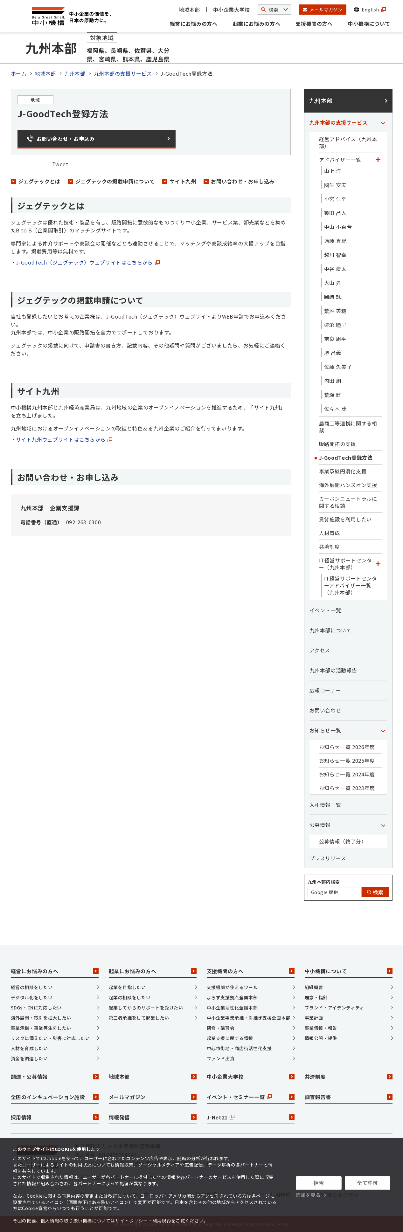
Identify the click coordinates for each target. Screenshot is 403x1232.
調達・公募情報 (55, 1076)
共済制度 (329, 546)
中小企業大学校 (231, 9)
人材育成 (329, 533)
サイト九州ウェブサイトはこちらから (64, 439)
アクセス (319, 650)
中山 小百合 (338, 227)
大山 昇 (333, 282)
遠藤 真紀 (335, 240)
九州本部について (330, 630)
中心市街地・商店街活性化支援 (239, 1048)
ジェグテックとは (39, 181)
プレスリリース (327, 858)
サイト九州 (183, 181)
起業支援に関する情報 (230, 1038)
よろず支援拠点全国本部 (232, 997)
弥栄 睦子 (335, 324)
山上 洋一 (335, 171)
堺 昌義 (333, 352)
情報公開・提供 (321, 1038)
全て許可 (367, 1183)
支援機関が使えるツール (232, 987)
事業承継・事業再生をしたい (41, 1028)
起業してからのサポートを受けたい (146, 1007)
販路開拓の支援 (337, 444)
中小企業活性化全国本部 (232, 1007)
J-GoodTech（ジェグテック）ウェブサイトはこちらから (88, 262)
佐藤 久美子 (338, 366)
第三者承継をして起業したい (139, 1018)
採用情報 (55, 1117)
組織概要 (314, 987)
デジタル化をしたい (32, 997)
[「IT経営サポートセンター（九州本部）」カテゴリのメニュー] (378, 564)
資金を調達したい (29, 1058)
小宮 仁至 (335, 199)
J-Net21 (251, 1117)
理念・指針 (316, 997)
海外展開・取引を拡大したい (41, 1018)
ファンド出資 (221, 1058)
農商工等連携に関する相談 (348, 426)
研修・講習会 (221, 1028)
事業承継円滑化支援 (343, 471)
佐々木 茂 (335, 408)
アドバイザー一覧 (340, 159)
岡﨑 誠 (333, 296)
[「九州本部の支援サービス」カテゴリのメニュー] (383, 122)
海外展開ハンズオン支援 (348, 485)
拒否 (318, 1183)
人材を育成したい (29, 1048)
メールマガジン (153, 1097)
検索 (375, 892)
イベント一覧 (325, 610)
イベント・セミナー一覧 (251, 1097)
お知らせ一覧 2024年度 (347, 774)
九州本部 (75, 73)
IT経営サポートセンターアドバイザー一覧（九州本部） (350, 585)
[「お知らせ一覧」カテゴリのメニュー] (383, 730)
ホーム (19, 73)
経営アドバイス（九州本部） (348, 142)
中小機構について (369, 23)
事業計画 (314, 1018)
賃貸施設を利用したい (345, 519)
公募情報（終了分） (343, 841)
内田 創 (333, 380)
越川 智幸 (335, 254)
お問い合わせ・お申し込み (242, 181)
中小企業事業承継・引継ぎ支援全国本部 (249, 1018)
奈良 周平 (335, 338)
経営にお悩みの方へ (194, 23)
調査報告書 (349, 1097)
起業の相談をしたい (130, 997)
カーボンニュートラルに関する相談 (348, 502)
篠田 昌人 (335, 213)
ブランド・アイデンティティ (334, 1007)
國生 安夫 (335, 185)
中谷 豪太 (335, 268)
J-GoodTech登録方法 (346, 457)
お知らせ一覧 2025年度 (347, 760)
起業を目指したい (127, 987)
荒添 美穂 (335, 310)
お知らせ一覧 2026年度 (347, 747)
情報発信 (153, 1117)
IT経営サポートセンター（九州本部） (345, 563)
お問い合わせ (325, 710)
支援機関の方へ (313, 23)
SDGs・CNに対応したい (36, 1007)
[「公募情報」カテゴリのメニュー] (383, 825)
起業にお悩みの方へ (257, 23)
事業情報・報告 (321, 1028)
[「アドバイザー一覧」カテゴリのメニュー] (378, 159)
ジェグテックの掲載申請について (115, 181)
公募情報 (320, 825)
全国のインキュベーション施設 (55, 1097)
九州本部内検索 (324, 881)
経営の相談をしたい (32, 987)
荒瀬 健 (333, 394)
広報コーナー (325, 690)
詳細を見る (308, 1195)
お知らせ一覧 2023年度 (347, 788)
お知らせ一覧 (325, 730)
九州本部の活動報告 (333, 670)
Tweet (60, 164)
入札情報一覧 (325, 805)
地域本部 (189, 9)
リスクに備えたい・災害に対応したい (50, 1038)
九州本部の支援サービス (123, 73)
